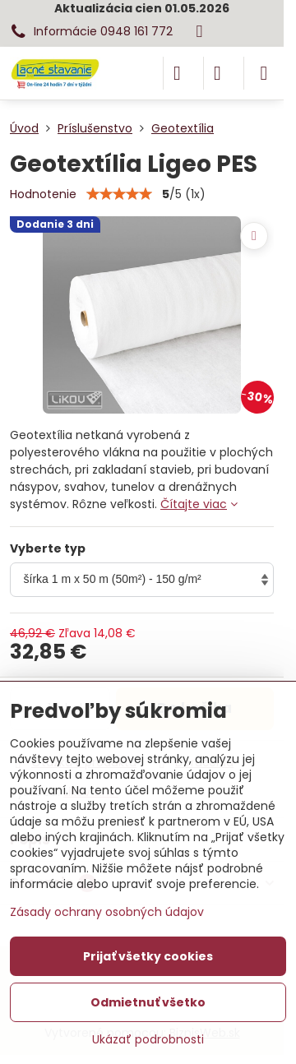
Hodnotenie (43, 194)
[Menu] (264, 73)
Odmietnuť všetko (148, 1002)
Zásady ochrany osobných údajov (107, 912)
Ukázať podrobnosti (148, 1040)
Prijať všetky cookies (148, 956)
